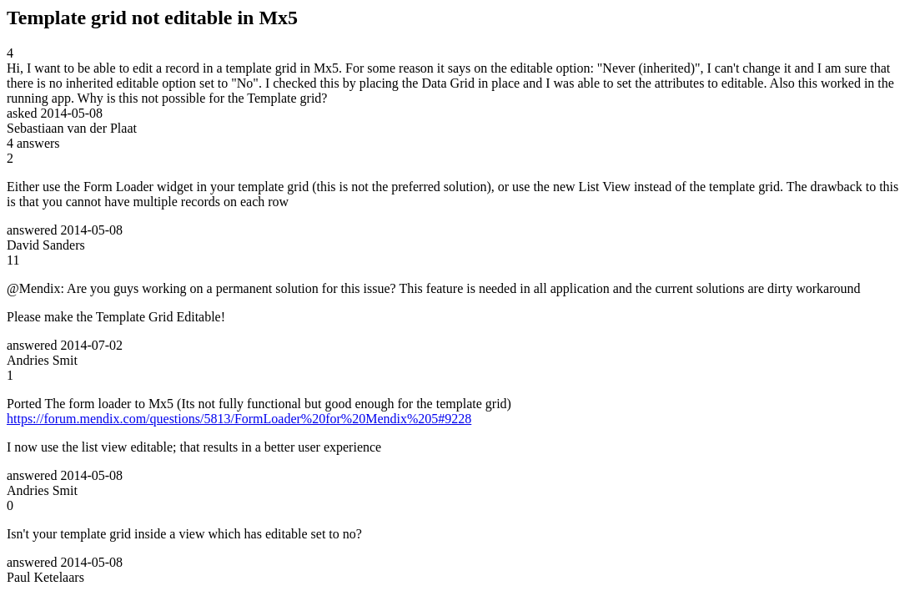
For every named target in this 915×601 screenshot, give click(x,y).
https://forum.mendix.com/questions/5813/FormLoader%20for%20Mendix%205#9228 (239, 419)
